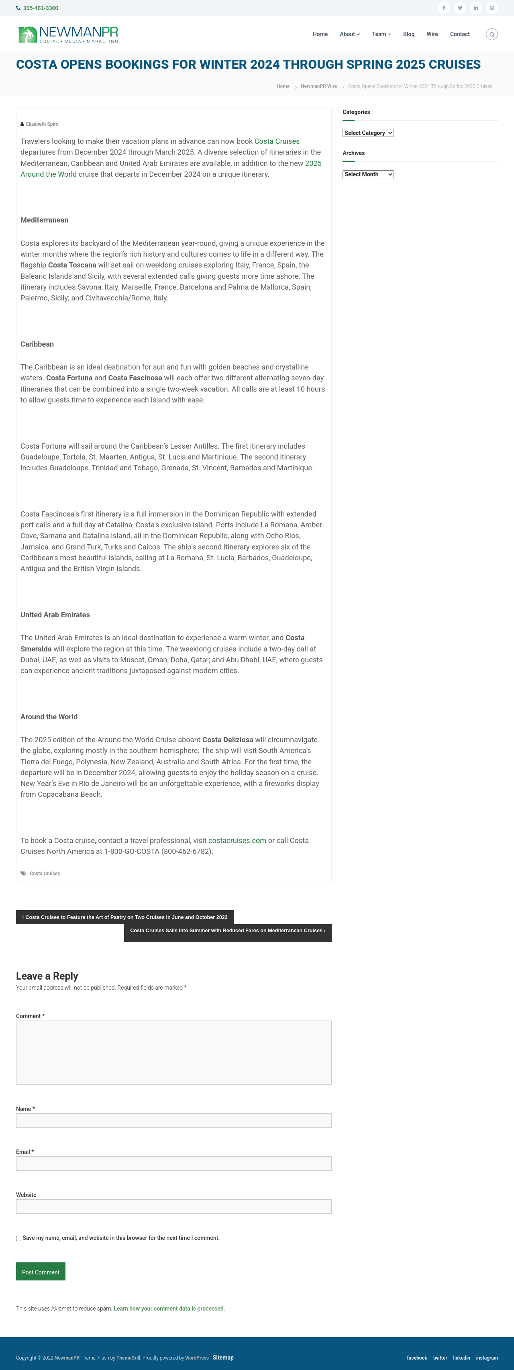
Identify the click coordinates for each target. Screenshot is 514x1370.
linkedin (461, 1358)
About (347, 34)
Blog (408, 34)
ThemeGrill (128, 1358)
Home (320, 34)
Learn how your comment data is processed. (169, 1308)
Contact (460, 34)
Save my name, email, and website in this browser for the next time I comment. (121, 1238)
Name (25, 1109)
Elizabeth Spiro (42, 124)
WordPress (197, 1358)
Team (379, 34)
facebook (417, 1358)
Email (25, 1152)
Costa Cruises (45, 873)
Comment (30, 1016)
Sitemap (223, 1357)
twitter (440, 1358)
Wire (432, 34)
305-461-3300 (40, 8)
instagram (487, 1358)
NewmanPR (67, 1358)
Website (26, 1195)
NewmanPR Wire (319, 86)
